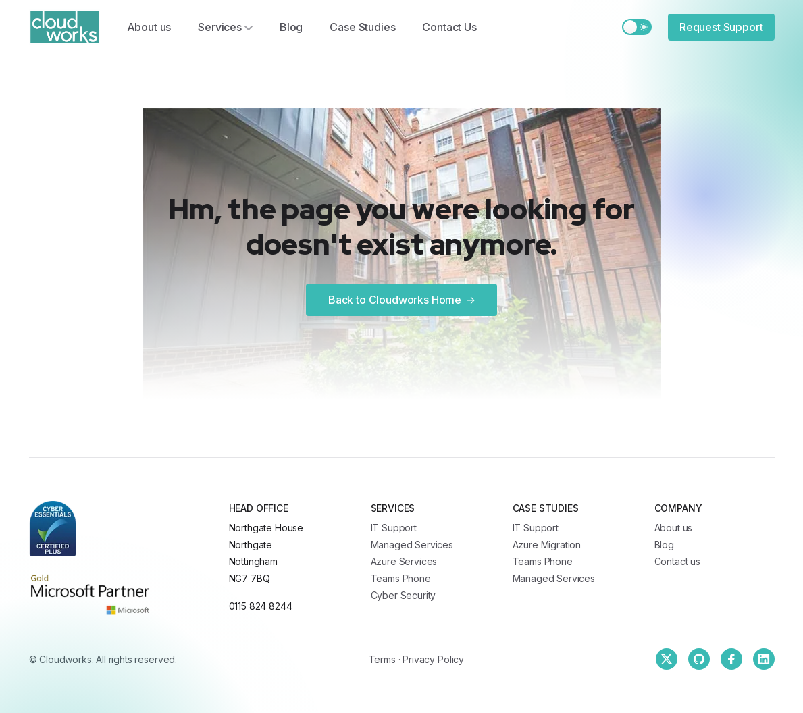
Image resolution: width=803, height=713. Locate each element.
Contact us (677, 561)
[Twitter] (666, 659)
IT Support (394, 527)
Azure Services (404, 561)
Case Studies (362, 27)
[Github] (699, 659)
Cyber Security (403, 595)
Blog (291, 27)
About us (149, 27)
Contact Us (449, 27)
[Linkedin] (764, 659)
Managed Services (412, 544)
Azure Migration (547, 544)
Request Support (721, 27)
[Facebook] (731, 659)
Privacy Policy (433, 659)
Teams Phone (401, 578)
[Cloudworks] (64, 27)
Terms (382, 659)
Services (225, 27)
